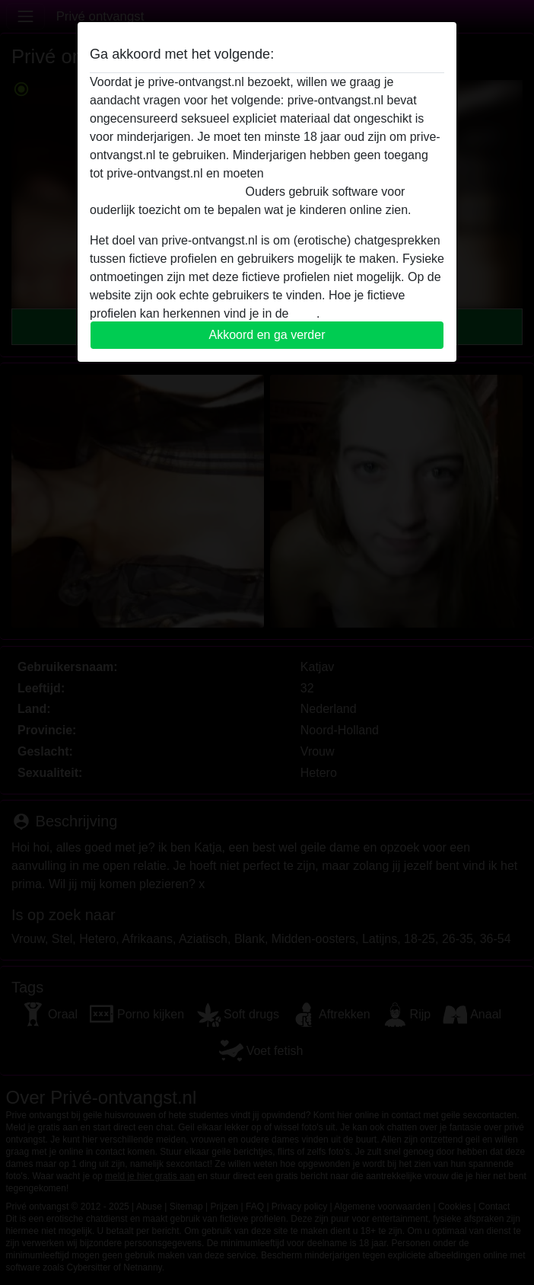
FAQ (304, 313)
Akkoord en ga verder (267, 334)
